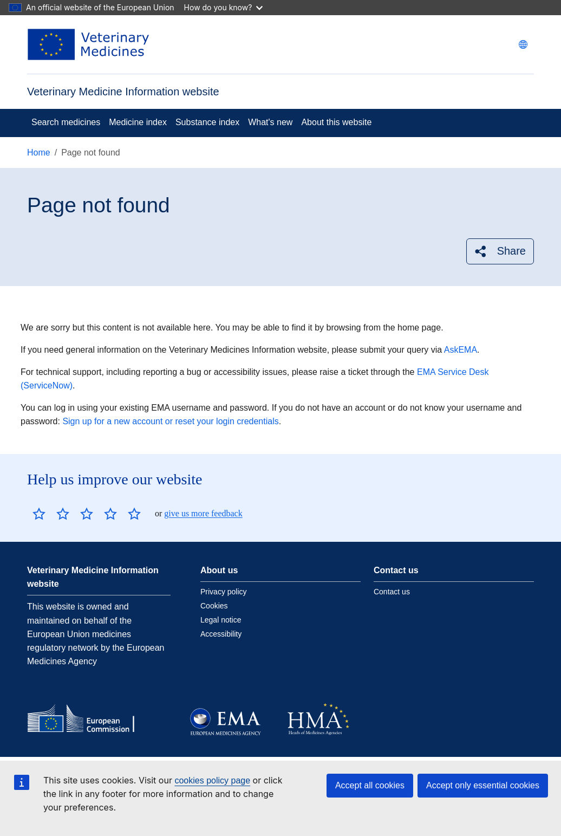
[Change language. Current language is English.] (523, 44)
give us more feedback (203, 513)
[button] (500, 251)
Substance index (207, 122)
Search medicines (65, 122)
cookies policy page (212, 780)
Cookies (214, 605)
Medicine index (138, 122)
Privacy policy (223, 591)
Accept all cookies (370, 785)
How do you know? (223, 7)
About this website (336, 122)
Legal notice (221, 619)
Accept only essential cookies (482, 785)
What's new (270, 122)
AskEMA (460, 349)
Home (38, 152)
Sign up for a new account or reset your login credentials (170, 421)
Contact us (392, 591)
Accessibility (221, 634)
